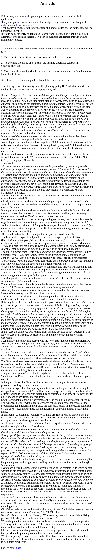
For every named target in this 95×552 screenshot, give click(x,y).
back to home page (11, 547)
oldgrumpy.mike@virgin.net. (16, 25)
